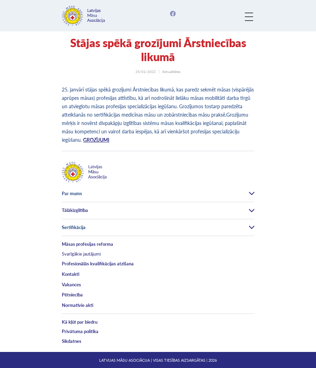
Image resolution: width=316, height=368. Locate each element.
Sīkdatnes (71, 341)
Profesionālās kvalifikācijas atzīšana (98, 263)
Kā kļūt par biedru (79, 322)
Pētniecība (72, 294)
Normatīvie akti (77, 305)
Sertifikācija (74, 227)
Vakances (71, 284)
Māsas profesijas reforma (87, 244)
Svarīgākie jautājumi (81, 254)
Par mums (72, 193)
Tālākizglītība (75, 210)
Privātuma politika (80, 331)
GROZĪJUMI (96, 140)
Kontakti (70, 274)
